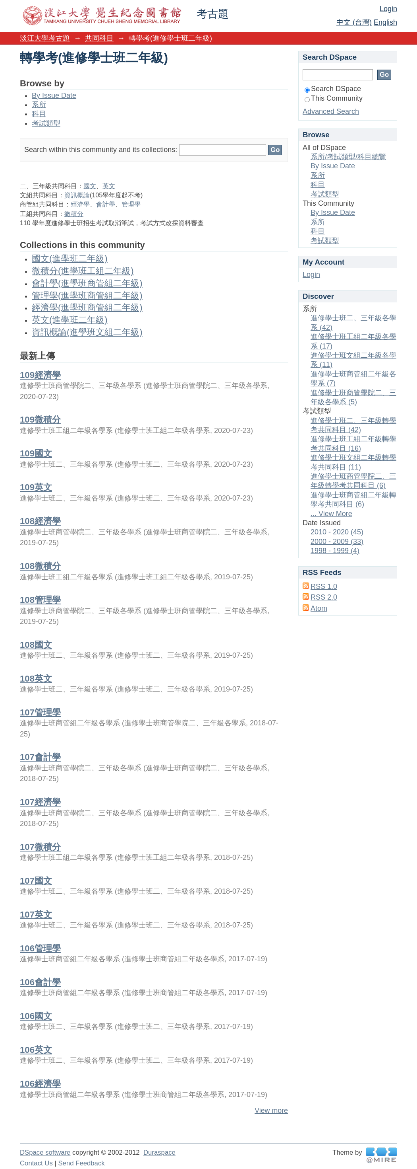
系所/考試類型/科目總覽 (348, 157)
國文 (89, 186)
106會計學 (40, 982)
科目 (39, 114)
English (385, 22)
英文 (108, 186)
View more (271, 1110)
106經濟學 (40, 1084)
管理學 (131, 204)
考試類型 (46, 123)
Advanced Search (331, 111)
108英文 (36, 679)
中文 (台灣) (354, 22)
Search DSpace (333, 89)
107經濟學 (40, 802)
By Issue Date (54, 95)
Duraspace (159, 1152)
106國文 (36, 1016)
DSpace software (45, 1152)
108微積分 (40, 566)
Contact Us (36, 1163)
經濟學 (80, 204)
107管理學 (40, 712)
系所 (39, 105)
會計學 (105, 204)
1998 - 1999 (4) (335, 551)
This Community (334, 98)
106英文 (36, 1050)
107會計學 (40, 757)
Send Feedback (81, 1163)
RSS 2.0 (324, 597)
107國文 (36, 881)
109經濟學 (40, 375)
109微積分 (40, 420)
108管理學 (40, 600)
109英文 (36, 487)
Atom (319, 608)
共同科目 (99, 38)
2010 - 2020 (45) (337, 532)
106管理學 (40, 948)
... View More (331, 514)
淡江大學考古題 (45, 38)
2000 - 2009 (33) (337, 542)
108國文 (36, 645)
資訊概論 (77, 195)
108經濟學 (40, 521)
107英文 (36, 915)
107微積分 (40, 847)
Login (388, 9)
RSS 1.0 (324, 586)
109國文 (36, 453)
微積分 (73, 213)
